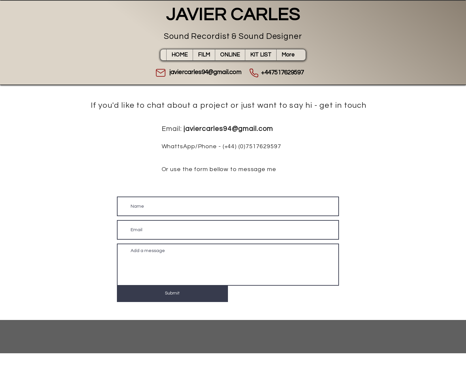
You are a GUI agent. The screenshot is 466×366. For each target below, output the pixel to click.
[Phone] (254, 73)
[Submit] (172, 293)
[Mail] (160, 73)
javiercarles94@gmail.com (228, 128)
